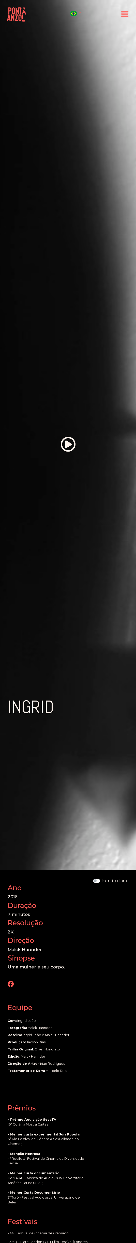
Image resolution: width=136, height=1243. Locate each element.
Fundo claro (114, 880)
